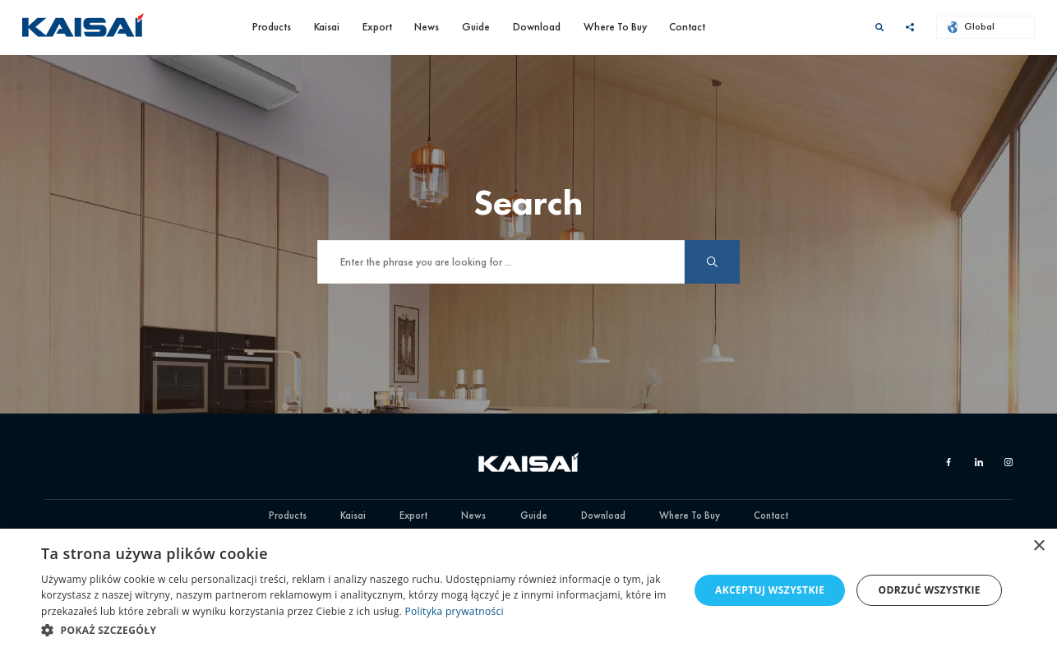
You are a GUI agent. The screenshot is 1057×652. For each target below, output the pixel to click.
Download (537, 27)
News (426, 27)
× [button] (1038, 546)
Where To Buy (615, 27)
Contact (687, 27)
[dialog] (528, 590)
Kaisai (326, 27)
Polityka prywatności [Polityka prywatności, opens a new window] (453, 611)
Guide (476, 27)
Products (271, 27)
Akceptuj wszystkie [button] (769, 590)
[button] (355, 630)
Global (971, 26)
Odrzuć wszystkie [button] (930, 590)
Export (377, 27)
